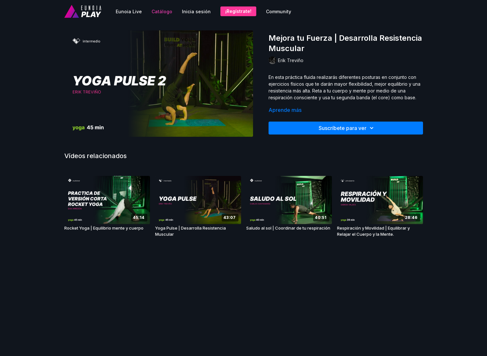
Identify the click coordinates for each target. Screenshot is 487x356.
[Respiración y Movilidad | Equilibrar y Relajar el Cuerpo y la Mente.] (380, 231)
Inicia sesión (196, 11)
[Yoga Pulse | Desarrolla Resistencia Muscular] (198, 231)
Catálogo (162, 11)
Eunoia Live (129, 11)
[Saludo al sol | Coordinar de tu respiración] (289, 228)
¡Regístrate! (238, 11)
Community (278, 11)
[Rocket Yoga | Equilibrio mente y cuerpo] (107, 228)
